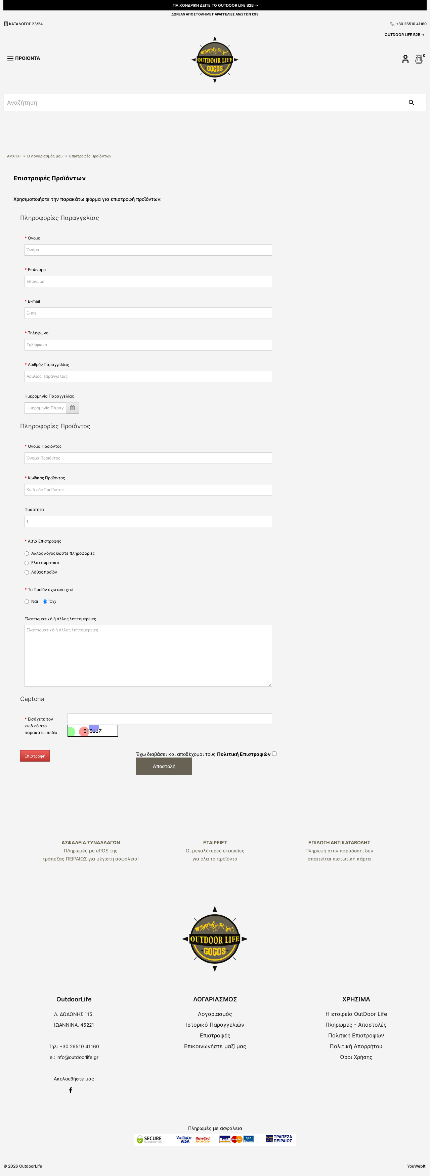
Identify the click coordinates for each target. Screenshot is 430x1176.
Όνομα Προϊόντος (44, 446)
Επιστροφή (35, 756)
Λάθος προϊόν (41, 572)
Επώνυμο (37, 269)
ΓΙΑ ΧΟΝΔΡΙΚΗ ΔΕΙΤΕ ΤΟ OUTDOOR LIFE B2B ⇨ (215, 5)
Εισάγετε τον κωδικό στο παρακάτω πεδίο (41, 725)
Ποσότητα (34, 509)
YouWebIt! (417, 1166)
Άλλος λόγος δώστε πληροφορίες (60, 553)
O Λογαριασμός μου (44, 156)
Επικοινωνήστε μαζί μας (215, 1046)
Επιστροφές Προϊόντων (90, 156)
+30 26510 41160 (408, 24)
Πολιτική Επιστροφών (356, 1035)
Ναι (31, 601)
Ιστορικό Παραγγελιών (215, 1024)
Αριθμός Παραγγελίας (48, 364)
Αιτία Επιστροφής (44, 541)
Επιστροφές (215, 1035)
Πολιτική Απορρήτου (356, 1046)
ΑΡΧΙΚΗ (13, 156)
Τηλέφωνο (38, 332)
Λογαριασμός (215, 1013)
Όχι (49, 601)
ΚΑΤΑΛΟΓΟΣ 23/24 (23, 23)
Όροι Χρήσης (356, 1057)
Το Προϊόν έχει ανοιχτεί (50, 589)
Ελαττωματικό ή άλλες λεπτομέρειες (60, 618)
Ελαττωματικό (42, 562)
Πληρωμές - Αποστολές (356, 1024)
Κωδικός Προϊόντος (46, 477)
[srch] (200, 102)
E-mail (34, 301)
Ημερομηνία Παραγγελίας (49, 396)
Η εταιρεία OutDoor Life (356, 1013)
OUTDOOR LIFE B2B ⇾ (404, 35)
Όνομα (34, 238)
